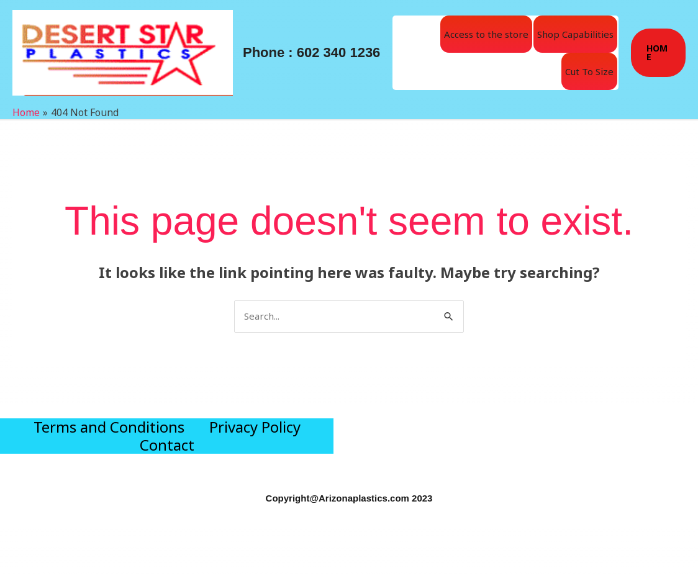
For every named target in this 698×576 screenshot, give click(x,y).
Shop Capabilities (575, 34)
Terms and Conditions (109, 440)
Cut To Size (589, 71)
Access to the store (486, 34)
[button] (658, 53)
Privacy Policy (255, 440)
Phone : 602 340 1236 (311, 52)
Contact (167, 481)
